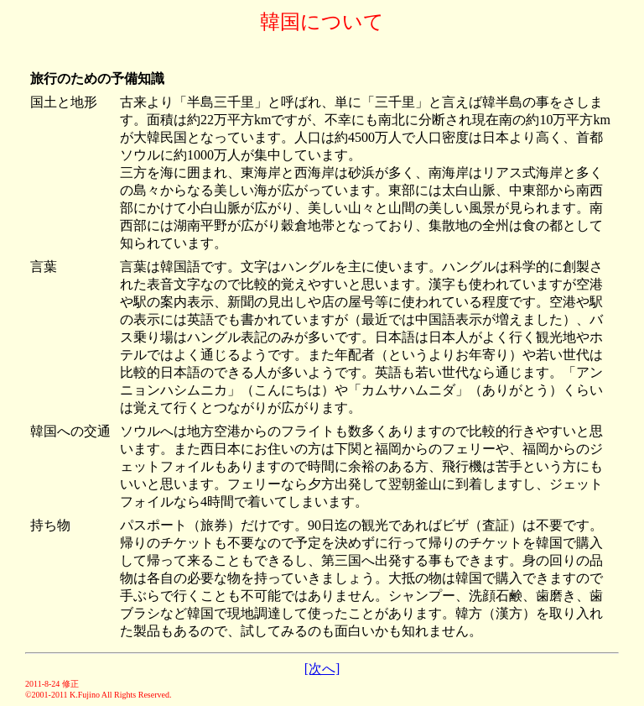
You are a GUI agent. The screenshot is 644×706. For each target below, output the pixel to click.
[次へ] (322, 669)
